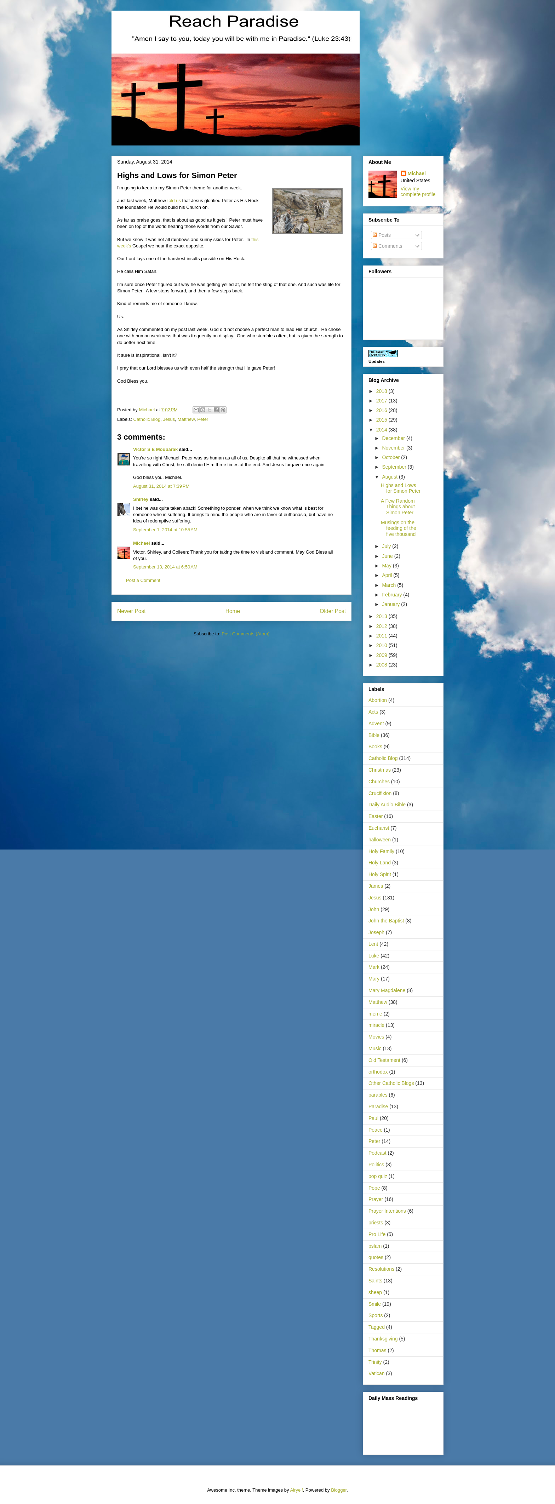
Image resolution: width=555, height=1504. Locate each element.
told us (174, 200)
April (387, 575)
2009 (382, 655)
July (387, 546)
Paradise (378, 1106)
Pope (374, 1188)
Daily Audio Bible (387, 804)
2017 (382, 401)
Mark (373, 967)
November (394, 448)
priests (375, 1222)
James (375, 886)
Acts (373, 712)
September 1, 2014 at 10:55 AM (165, 529)
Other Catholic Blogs (391, 1083)
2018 (382, 391)
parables (378, 1095)
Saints (375, 1280)
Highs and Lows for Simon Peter (400, 488)
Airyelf (296, 1490)
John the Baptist (386, 920)
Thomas (377, 1350)
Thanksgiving (383, 1339)
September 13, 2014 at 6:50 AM (165, 567)
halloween (379, 839)
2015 (382, 420)
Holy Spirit (379, 874)
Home (232, 611)
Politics (376, 1164)
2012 (382, 626)
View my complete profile (418, 191)
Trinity (375, 1362)
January (391, 604)
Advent (376, 723)
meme (375, 1014)
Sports (375, 1315)
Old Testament (384, 1060)
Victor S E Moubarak (155, 449)
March (389, 585)
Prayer (375, 1199)
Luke (373, 956)
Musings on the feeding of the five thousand (398, 528)
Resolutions (381, 1269)
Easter (375, 816)
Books (375, 746)
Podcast (377, 1153)
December (394, 438)
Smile (374, 1304)
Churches (379, 781)
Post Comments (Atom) (245, 633)
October (391, 457)
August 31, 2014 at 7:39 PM (161, 486)
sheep (375, 1292)
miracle (376, 1025)
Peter (202, 419)
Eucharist (378, 828)
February (392, 594)
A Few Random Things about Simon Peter (398, 507)
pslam (375, 1246)
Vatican (376, 1373)
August (390, 477)
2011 (382, 636)
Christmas (379, 770)
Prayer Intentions (387, 1211)
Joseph (376, 932)
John (373, 909)
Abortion (377, 700)
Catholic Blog (147, 419)
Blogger (339, 1490)
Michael (141, 543)
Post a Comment (143, 580)
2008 (382, 665)
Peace (375, 1130)
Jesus (169, 419)
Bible (373, 735)
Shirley (140, 499)
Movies (376, 1037)
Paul (373, 1118)
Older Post (333, 611)
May (387, 565)
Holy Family (381, 851)
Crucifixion (379, 793)
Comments (387, 246)
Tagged (376, 1327)
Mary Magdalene (386, 990)
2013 (382, 616)
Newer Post (131, 611)
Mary (373, 979)
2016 (382, 410)
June (388, 556)
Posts (382, 235)
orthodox (378, 1072)
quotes (375, 1257)
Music (375, 1048)
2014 (382, 430)
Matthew (186, 419)
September (394, 467)
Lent (373, 944)
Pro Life (376, 1234)
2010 (382, 645)
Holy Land (379, 862)
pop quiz (377, 1176)
